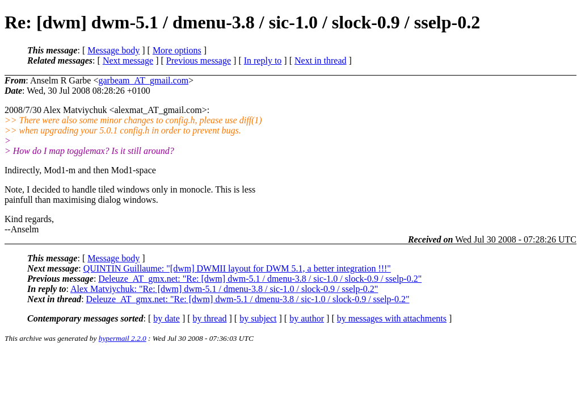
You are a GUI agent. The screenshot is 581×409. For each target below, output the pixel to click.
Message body (113, 50)
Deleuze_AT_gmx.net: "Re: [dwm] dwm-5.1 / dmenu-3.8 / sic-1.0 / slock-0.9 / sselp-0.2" (260, 278)
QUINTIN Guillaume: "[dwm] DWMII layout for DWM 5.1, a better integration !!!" (237, 268)
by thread (210, 318)
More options (177, 50)
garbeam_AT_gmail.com (143, 80)
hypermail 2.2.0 (122, 338)
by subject (257, 318)
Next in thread (320, 60)
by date (166, 318)
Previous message (198, 60)
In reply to (263, 60)
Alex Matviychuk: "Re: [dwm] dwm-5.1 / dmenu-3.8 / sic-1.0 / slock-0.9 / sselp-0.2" (224, 289)
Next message (128, 60)
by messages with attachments (392, 318)
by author (306, 318)
